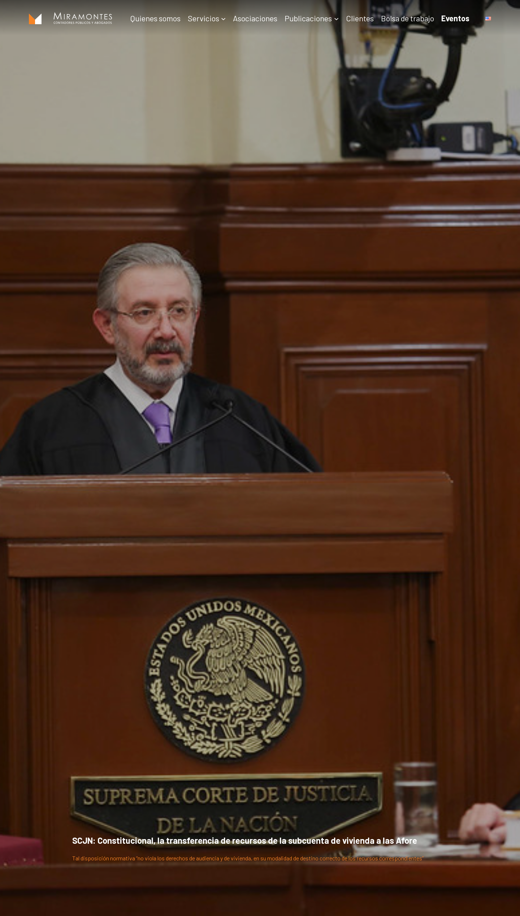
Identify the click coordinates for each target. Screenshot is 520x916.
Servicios (203, 18)
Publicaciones (308, 18)
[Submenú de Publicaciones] (336, 18)
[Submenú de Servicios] (223, 18)
